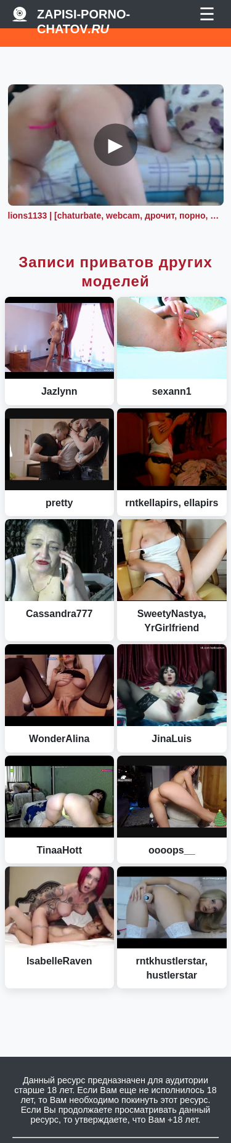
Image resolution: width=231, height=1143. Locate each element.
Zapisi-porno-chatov (83, 14)
